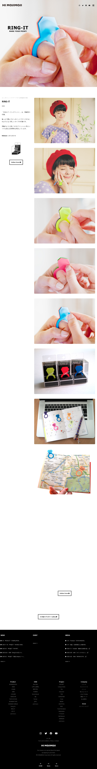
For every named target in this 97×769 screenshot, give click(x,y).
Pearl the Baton (61, 709)
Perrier (35, 699)
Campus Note (61, 687)
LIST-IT (13, 711)
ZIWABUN (61, 718)
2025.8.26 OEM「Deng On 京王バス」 (12, 652)
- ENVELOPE (13, 696)
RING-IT (13, 709)
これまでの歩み (84, 694)
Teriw (61, 699)
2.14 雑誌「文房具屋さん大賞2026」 (77, 644)
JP (47, 738)
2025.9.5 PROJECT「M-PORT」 (10, 648)
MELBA (61, 701)
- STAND (13, 689)
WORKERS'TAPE (13, 701)
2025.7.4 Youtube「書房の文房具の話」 (78, 648)
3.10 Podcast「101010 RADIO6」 (76, 640)
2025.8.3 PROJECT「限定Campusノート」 (13, 656)
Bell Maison (62, 716)
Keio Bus (35, 684)
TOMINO (35, 692)
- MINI (13, 692)
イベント (84, 689)
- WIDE (13, 687)
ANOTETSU (62, 704)
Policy (51, 741)
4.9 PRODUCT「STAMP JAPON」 (11, 640)
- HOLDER (13, 694)
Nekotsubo (62, 711)
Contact (57, 741)
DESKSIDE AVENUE (13, 704)
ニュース (84, 684)
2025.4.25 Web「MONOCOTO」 (76, 656)
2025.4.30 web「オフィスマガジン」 (77, 652)
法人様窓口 (84, 699)
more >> (3, 661)
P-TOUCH (61, 714)
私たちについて (84, 692)
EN (49, 738)
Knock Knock (35, 694)
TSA (62, 689)
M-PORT (61, 684)
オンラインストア (83, 706)
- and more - (13, 714)
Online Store (16, 162)
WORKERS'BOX (13, 684)
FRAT (61, 706)
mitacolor (61, 692)
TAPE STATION (13, 699)
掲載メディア (84, 696)
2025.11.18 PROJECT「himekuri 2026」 (13, 644)
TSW (61, 694)
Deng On (13, 706)
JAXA (35, 701)
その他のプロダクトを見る (48, 617)
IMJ (35, 696)
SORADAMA (61, 696)
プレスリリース (84, 687)
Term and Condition (43, 741)
